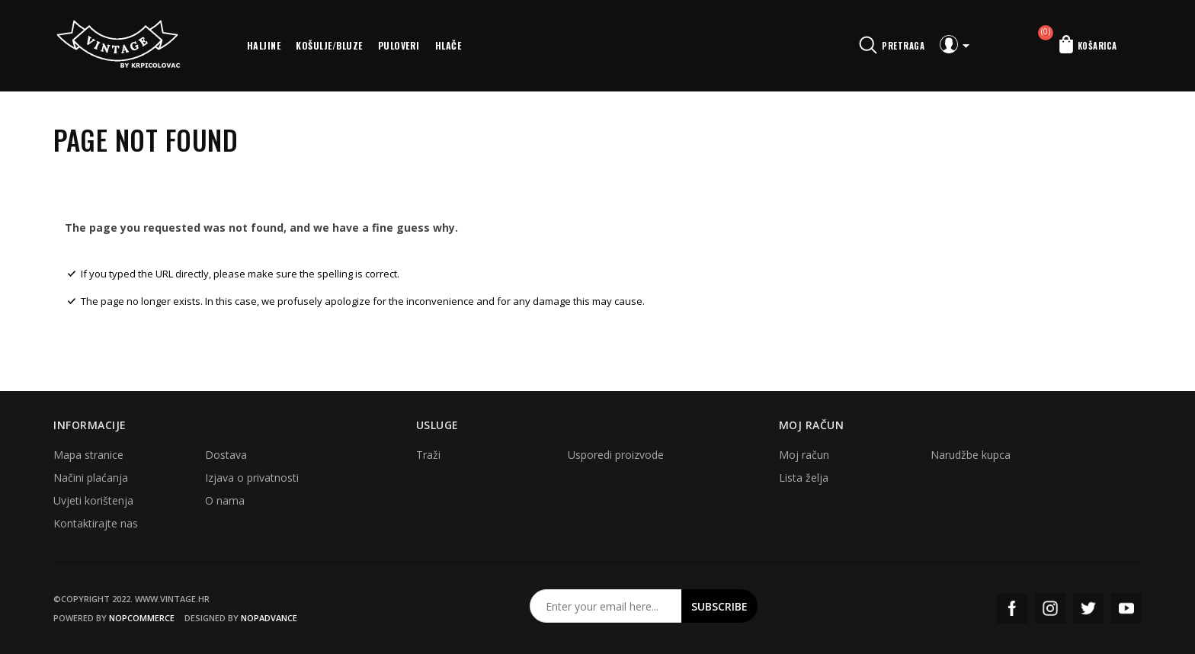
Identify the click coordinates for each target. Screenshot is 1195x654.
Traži (428, 454)
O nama (225, 500)
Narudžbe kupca (971, 454)
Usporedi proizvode (616, 454)
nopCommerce (142, 618)
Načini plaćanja (90, 477)
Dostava (226, 454)
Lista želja (803, 477)
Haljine (264, 45)
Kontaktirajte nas (95, 523)
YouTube (1126, 608)
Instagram (1050, 608)
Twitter (1088, 608)
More (489, 46)
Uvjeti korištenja (93, 500)
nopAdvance (269, 618)
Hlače (448, 45)
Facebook (1012, 608)
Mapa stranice (88, 454)
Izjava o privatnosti (252, 477)
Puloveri (399, 45)
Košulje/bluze (329, 45)
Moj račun (804, 454)
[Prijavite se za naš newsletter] (606, 606)
